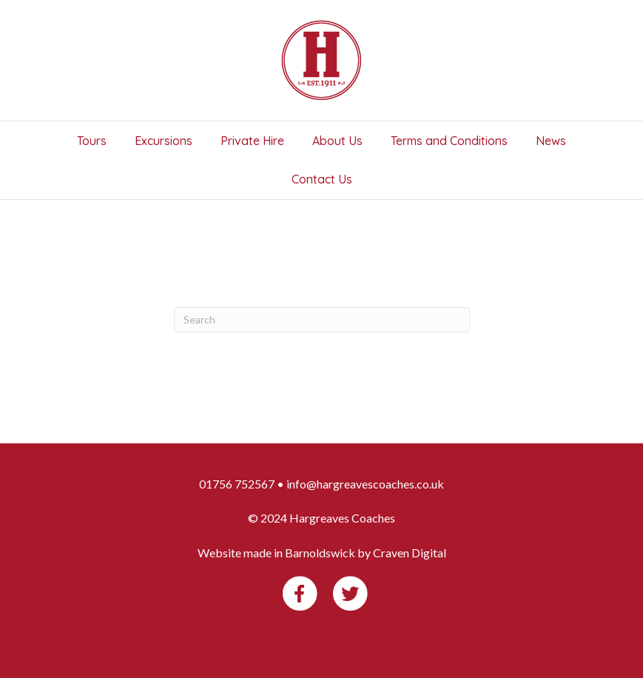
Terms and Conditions (449, 140)
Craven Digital (409, 553)
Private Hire (252, 140)
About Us (337, 140)
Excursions (163, 140)
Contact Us (322, 179)
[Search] (322, 319)
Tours (92, 140)
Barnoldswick (320, 553)
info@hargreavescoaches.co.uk (365, 484)
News (551, 140)
